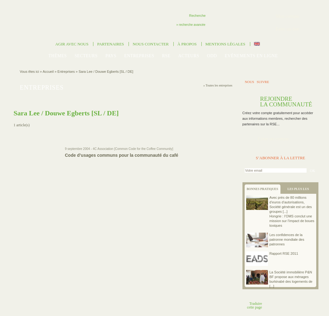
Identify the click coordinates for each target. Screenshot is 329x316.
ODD (212, 55)
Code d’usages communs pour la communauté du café (121, 155)
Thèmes (57, 55)
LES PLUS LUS (298, 189)
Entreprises (139, 55)
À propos (187, 44)
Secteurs (86, 55)
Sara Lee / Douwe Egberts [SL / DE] (105, 71)
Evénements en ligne (251, 55)
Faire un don (287, 28)
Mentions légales (225, 44)
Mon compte (287, 16)
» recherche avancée (190, 24)
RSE (166, 55)
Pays (111, 55)
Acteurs (188, 55)
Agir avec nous (72, 44)
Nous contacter (151, 44)
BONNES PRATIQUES (262, 189)
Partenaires (110, 44)
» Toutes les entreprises (217, 85)
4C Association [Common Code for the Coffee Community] (133, 149)
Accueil (48, 71)
